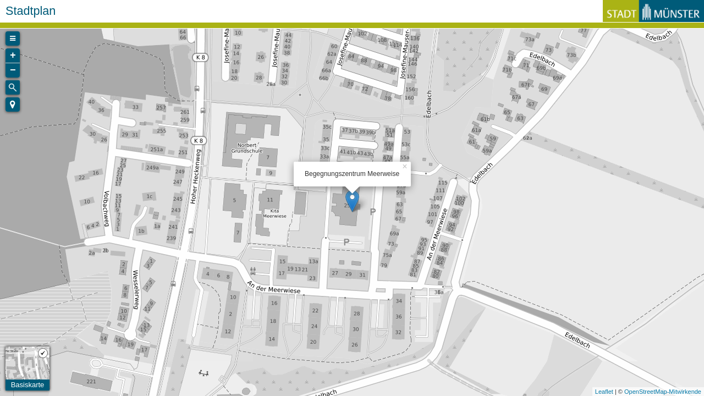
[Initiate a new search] (13, 87)
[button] (13, 104)
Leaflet (604, 391)
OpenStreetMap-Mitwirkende (662, 391)
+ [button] (13, 55)
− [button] (13, 70)
